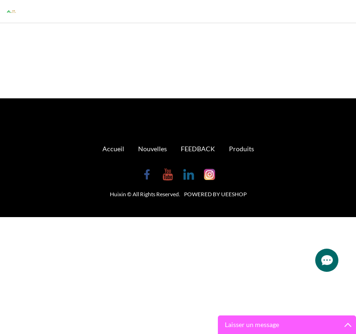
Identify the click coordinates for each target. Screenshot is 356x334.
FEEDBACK (198, 149)
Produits (241, 149)
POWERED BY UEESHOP (215, 194)
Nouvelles (152, 149)
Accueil (113, 149)
